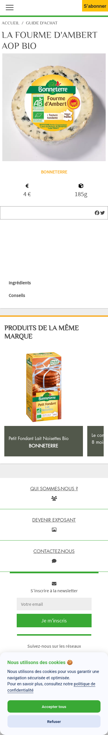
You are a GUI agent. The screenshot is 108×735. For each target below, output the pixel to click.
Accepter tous (54, 706)
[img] (97, 213)
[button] (8, 7)
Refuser (54, 721)
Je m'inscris (54, 620)
